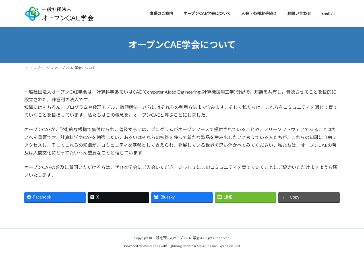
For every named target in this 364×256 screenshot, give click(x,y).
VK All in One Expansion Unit (218, 246)
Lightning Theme (180, 246)
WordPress (151, 246)
